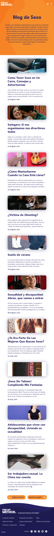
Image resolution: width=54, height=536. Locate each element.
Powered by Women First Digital (28, 513)
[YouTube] (42, 531)
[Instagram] (39, 531)
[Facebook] (32, 531)
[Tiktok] (46, 531)
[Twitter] (35, 531)
